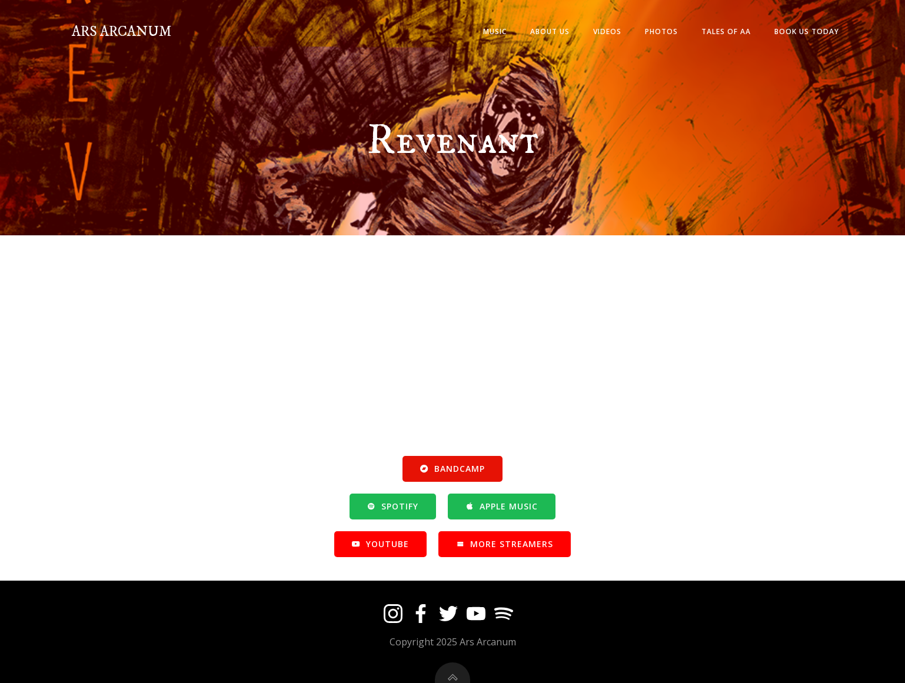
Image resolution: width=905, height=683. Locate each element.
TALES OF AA (726, 31)
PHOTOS (661, 31)
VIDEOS (607, 31)
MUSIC (495, 31)
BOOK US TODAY (806, 31)
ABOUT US (550, 31)
